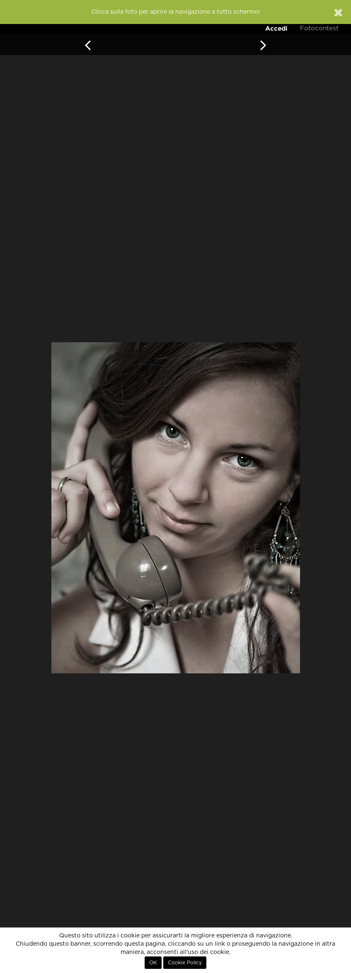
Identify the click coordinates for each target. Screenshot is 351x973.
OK (153, 962)
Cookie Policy (185, 962)
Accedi (276, 28)
